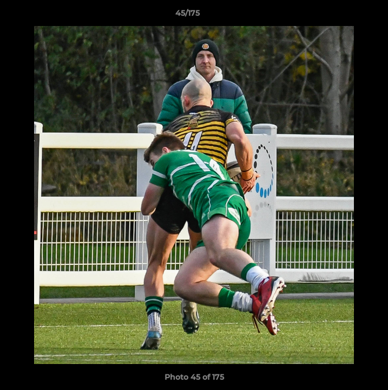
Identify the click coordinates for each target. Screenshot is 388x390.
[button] (349, 16)
